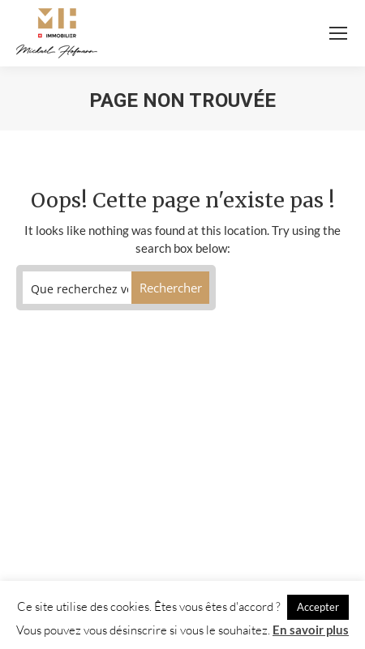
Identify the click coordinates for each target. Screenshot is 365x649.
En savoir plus (311, 629)
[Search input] (79, 287)
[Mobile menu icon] (338, 33)
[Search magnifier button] (170, 288)
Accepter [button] (318, 606)
